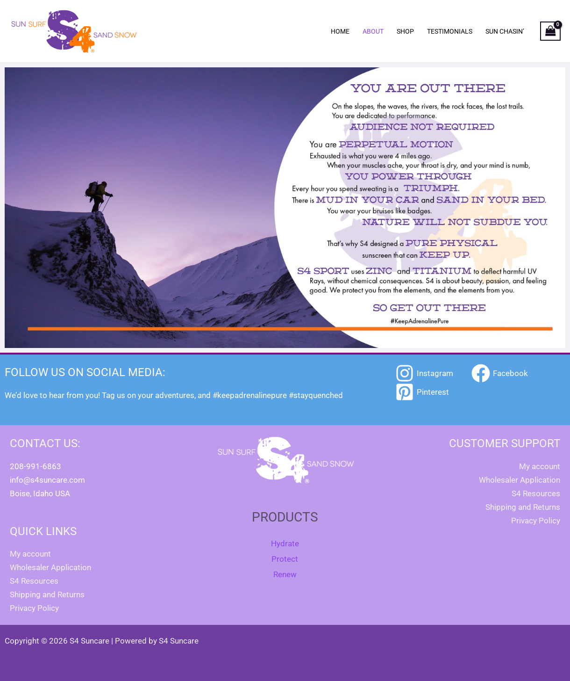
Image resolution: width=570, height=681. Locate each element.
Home (340, 31)
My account (30, 553)
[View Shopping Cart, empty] (550, 31)
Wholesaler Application (50, 567)
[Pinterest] (422, 392)
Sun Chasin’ (504, 31)
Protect (284, 559)
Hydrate (285, 543)
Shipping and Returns (47, 594)
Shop (405, 31)
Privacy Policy (34, 608)
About (373, 31)
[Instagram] (424, 373)
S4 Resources (34, 581)
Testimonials (449, 31)
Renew (285, 574)
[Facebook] (499, 373)
